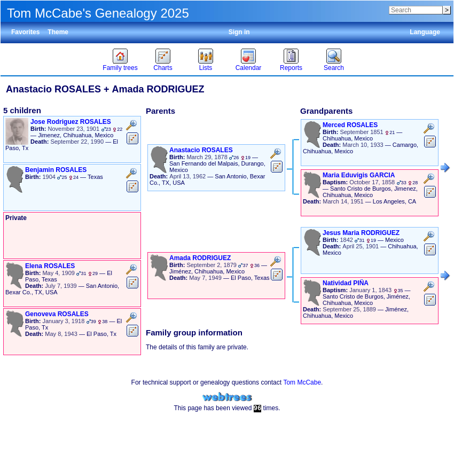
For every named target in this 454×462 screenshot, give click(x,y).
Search (334, 68)
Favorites (25, 32)
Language (425, 32)
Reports (291, 68)
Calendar (249, 68)
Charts (162, 68)
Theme (58, 32)
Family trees (120, 68)
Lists (206, 68)
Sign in (239, 32)
